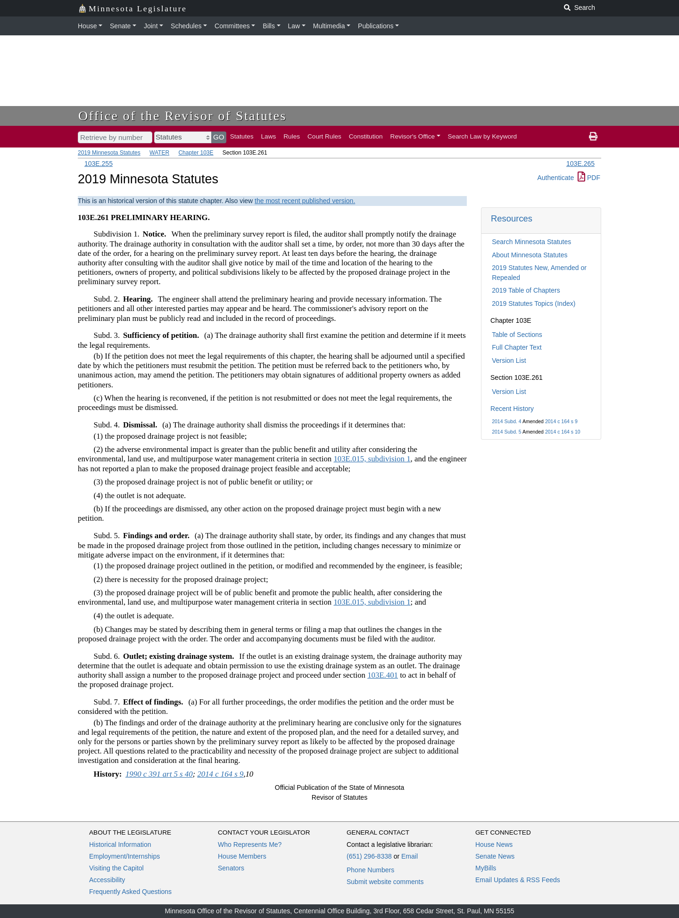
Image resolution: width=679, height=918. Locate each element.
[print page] (593, 137)
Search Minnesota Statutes (531, 242)
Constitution (366, 136)
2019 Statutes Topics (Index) (533, 303)
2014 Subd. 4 (506, 421)
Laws (268, 136)
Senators (231, 868)
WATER (159, 152)
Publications (376, 26)
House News (494, 844)
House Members (242, 856)
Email (409, 856)
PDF (589, 177)
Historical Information (120, 844)
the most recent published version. (305, 201)
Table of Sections (517, 334)
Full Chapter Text (517, 347)
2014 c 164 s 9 (561, 421)
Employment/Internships (124, 856)
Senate (120, 26)
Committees (232, 26)
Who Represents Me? (250, 844)
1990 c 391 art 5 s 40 (159, 774)
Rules (291, 136)
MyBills (485, 868)
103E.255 (98, 163)
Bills (269, 26)
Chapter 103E (195, 152)
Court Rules (324, 136)
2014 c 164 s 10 (562, 431)
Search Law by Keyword (482, 136)
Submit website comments (385, 881)
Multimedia (329, 26)
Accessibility (107, 880)
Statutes (242, 136)
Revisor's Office (412, 136)
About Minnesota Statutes (529, 255)
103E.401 (382, 675)
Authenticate (555, 177)
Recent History (512, 408)
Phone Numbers (370, 870)
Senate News (494, 856)
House (87, 26)
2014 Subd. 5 (506, 431)
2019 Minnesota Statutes (109, 152)
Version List (509, 360)
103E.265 (580, 163)
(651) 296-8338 (369, 856)
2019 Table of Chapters (526, 290)
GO (218, 137)
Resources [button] (511, 218)
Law (294, 26)
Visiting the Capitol (116, 868)
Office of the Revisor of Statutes (182, 115)
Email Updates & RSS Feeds (517, 880)
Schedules (186, 26)
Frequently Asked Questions (130, 891)
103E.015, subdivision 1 (371, 458)
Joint (151, 26)
